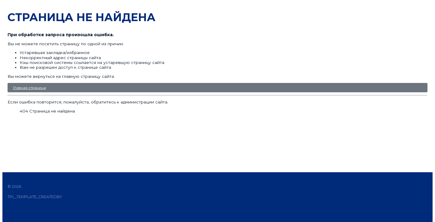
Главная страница (29, 87)
